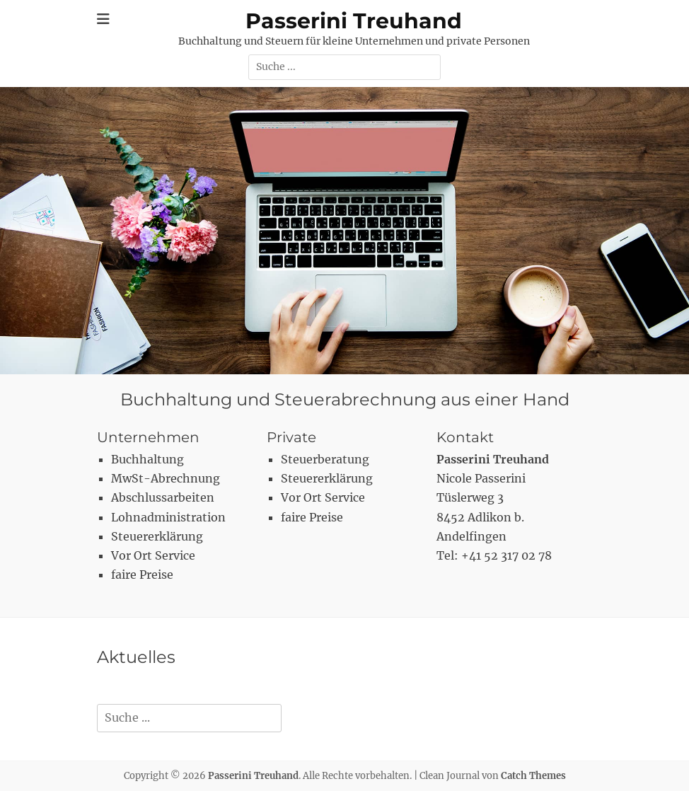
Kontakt (465, 437)
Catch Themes (533, 776)
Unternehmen (148, 437)
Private (291, 437)
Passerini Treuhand (353, 21)
